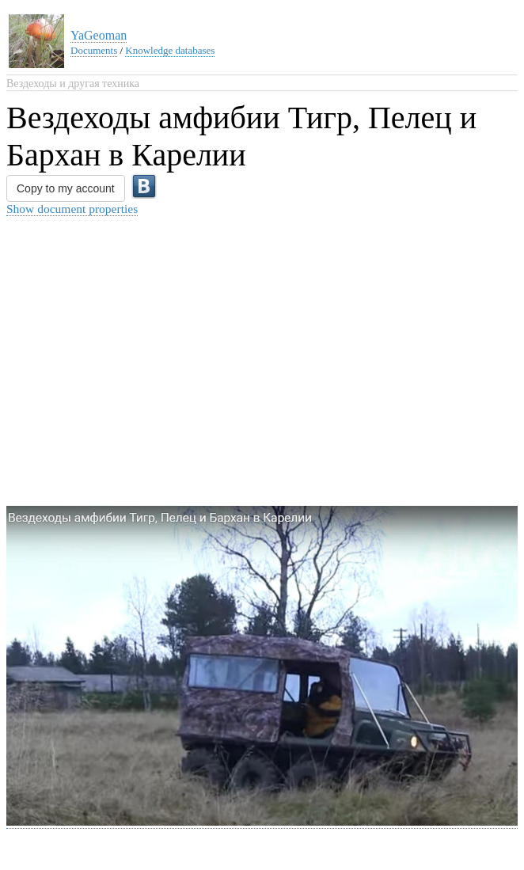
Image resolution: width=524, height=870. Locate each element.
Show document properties (72, 208)
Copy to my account (66, 188)
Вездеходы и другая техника (72, 83)
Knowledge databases (170, 50)
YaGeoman (98, 35)
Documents (93, 50)
